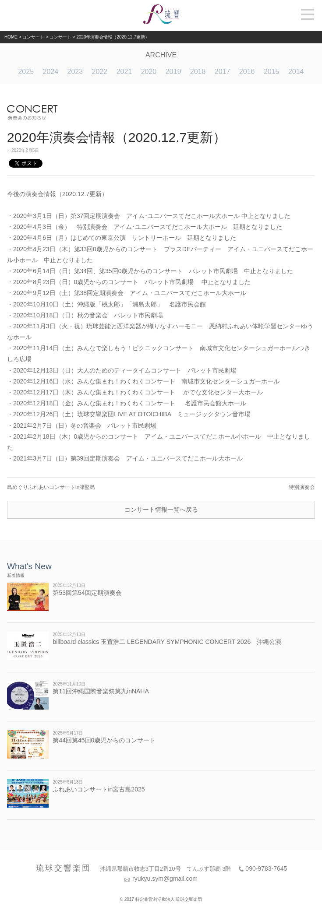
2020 (149, 71)
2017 (222, 71)
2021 (124, 71)
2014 (296, 71)
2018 (198, 71)
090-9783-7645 (266, 868)
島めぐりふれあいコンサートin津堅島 (51, 487)
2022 (100, 71)
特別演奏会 (302, 487)
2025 (26, 71)
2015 (272, 71)
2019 (173, 71)
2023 (75, 71)
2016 (247, 71)
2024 (50, 71)
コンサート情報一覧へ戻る (161, 509)
